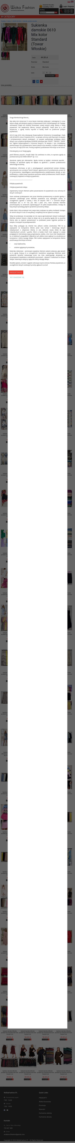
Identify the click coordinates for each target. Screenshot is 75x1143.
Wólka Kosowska (45, 1102)
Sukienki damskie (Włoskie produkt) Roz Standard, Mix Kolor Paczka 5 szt (9, 116)
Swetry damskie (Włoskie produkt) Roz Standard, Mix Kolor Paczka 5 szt (27, 913)
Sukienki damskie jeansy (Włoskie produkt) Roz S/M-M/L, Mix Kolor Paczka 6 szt (9, 754)
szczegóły (9, 123)
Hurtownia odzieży (45, 1113)
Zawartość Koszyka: (48, 6)
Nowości (42, 1109)
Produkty (3, 21)
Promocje (42, 1105)
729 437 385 (8, 1128)
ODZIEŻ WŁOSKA (16, 21)
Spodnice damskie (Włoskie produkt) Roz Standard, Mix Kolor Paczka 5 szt (45, 913)
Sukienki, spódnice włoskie (30, 21)
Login (65, 6)
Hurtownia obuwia (45, 1117)
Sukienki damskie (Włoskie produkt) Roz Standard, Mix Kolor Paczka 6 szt (63, 913)
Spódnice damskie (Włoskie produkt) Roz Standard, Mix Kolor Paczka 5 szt (9, 196)
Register (71, 6)
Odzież (9, 21)
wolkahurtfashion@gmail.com (14, 1134)
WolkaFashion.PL (22, 1140)
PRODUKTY (43, 1098)
